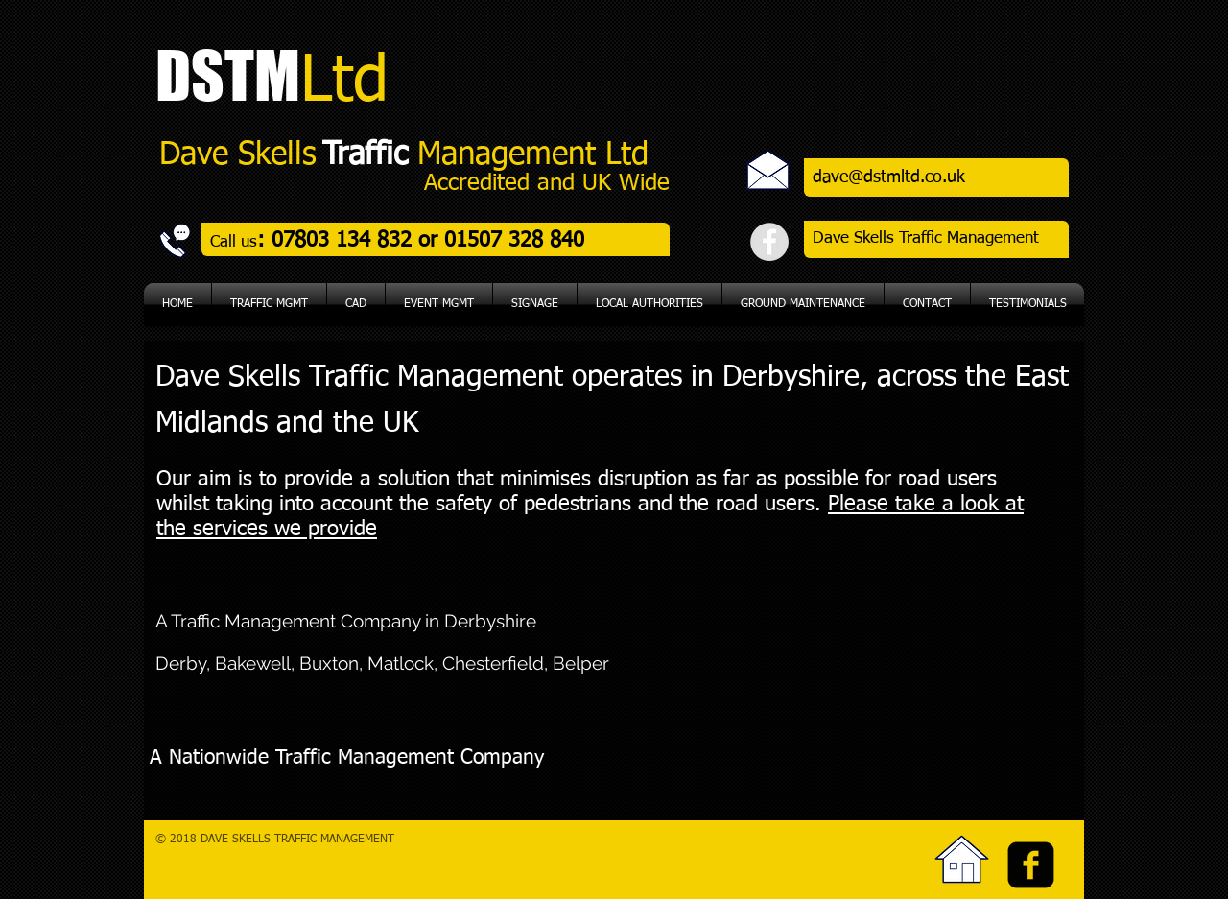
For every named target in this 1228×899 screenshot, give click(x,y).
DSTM (227, 74)
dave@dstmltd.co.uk (889, 177)
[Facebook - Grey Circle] (769, 242)
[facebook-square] (1030, 864)
